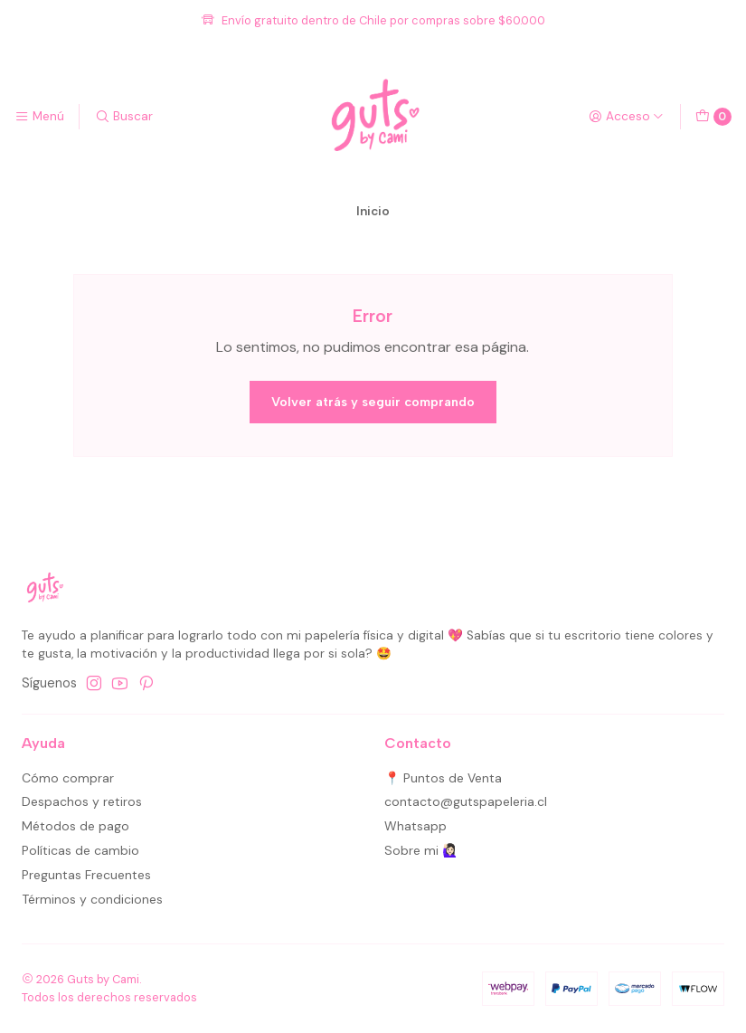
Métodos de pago (75, 826)
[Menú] (39, 116)
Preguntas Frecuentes (86, 875)
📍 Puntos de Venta (443, 778)
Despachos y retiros (82, 801)
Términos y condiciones (92, 899)
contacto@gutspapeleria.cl (465, 801)
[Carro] (713, 116)
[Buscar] (123, 116)
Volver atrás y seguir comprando (373, 401)
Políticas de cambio (80, 850)
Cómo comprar (68, 778)
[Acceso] (626, 116)
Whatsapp (415, 826)
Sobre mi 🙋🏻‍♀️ (421, 850)
